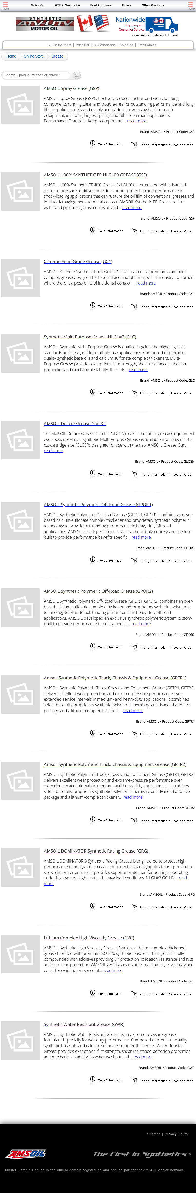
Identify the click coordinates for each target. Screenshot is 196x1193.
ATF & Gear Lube (67, 5)
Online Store (62, 45)
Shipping (126, 45)
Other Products (153, 5)
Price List (82, 45)
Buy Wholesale (105, 45)
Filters (126, 5)
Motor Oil (37, 5)
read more (136, 121)
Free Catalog (147, 45)
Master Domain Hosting (25, 1170)
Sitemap (154, 1134)
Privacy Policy (176, 1134)
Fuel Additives (100, 5)
